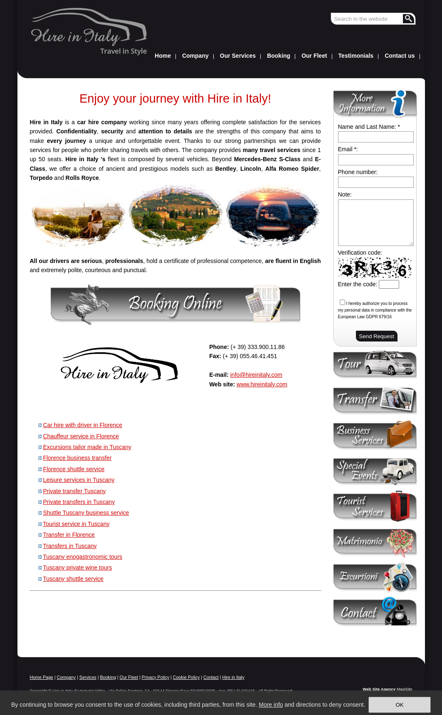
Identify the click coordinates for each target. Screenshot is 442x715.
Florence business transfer (77, 458)
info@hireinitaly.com (256, 374)
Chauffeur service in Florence (81, 436)
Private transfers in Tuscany (79, 502)
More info (271, 704)
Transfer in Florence (69, 534)
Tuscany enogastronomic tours (82, 556)
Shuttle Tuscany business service (86, 512)
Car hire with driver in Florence (82, 425)
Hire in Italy (233, 677)
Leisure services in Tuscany (78, 480)
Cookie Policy (186, 677)
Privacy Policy (155, 677)
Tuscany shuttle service (73, 578)
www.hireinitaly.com (262, 384)
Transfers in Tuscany (69, 546)
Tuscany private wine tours (77, 567)
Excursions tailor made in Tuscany (87, 447)
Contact (211, 677)
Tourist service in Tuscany (76, 524)
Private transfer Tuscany (74, 491)
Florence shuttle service (73, 469)
